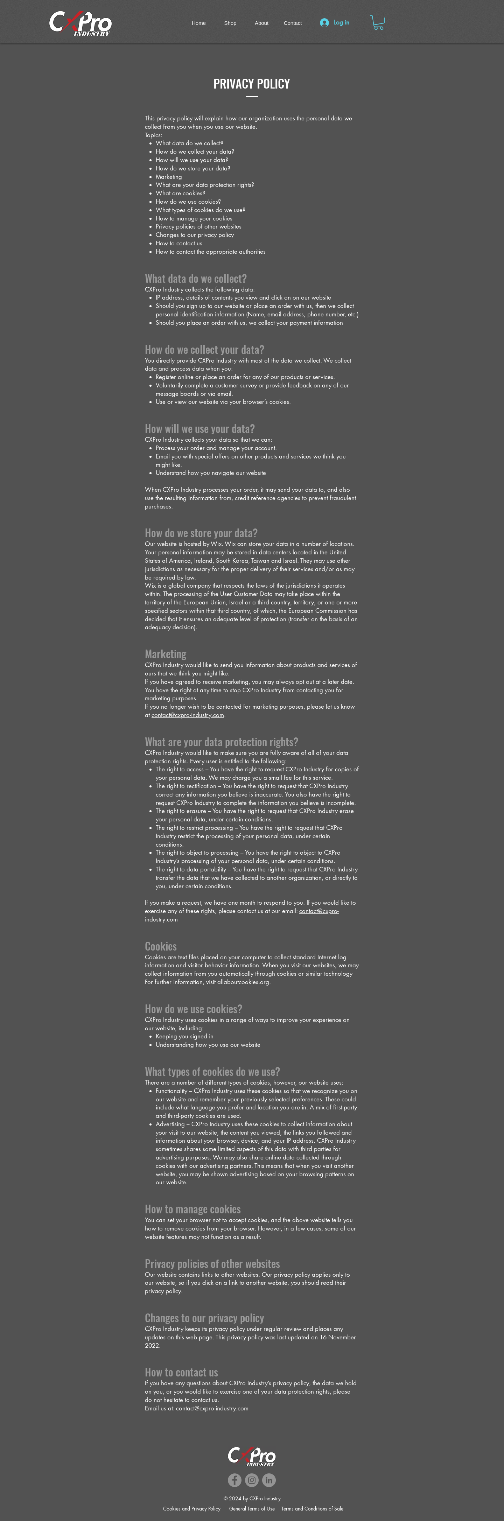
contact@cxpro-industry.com (188, 715)
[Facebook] (234, 1480)
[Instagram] (252, 1480)
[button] (378, 22)
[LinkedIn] (269, 1480)
